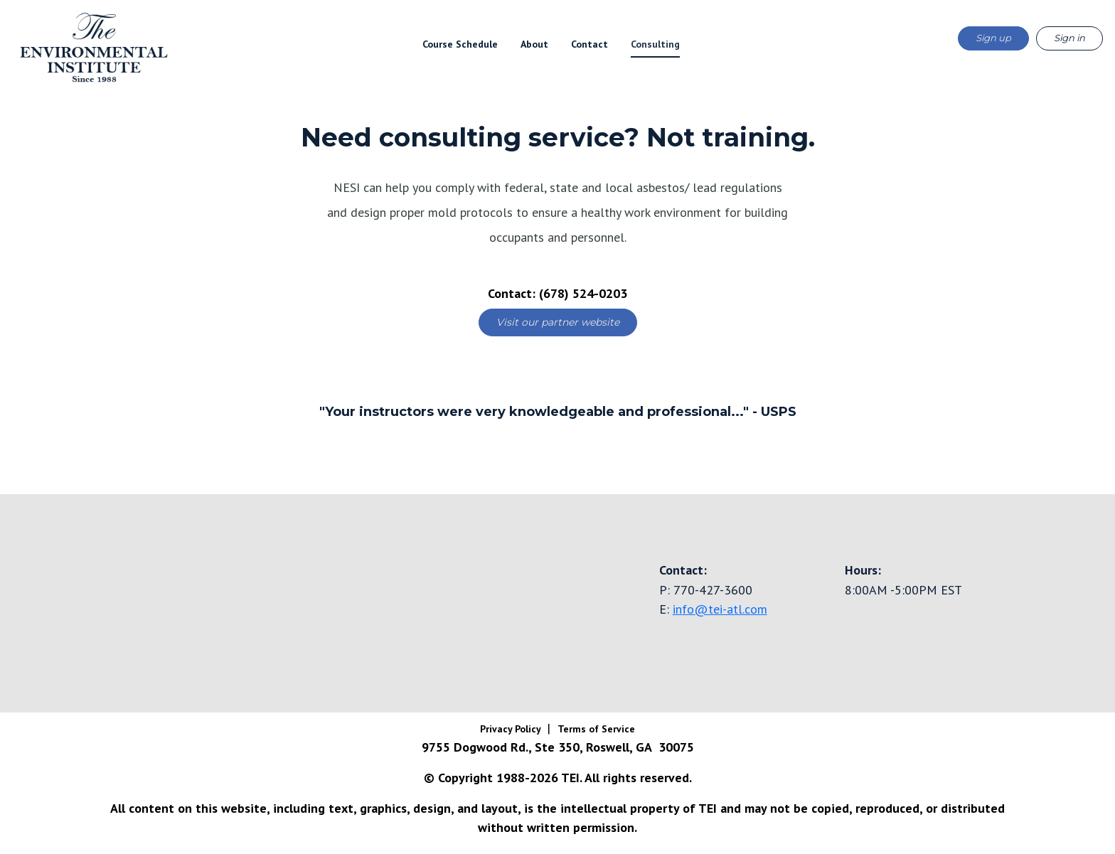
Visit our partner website (557, 322)
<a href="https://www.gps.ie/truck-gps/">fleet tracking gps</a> (279, 601)
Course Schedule (460, 44)
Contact (589, 44)
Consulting (655, 44)
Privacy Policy (511, 728)
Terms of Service (596, 728)
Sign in (1069, 37)
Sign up (993, 37)
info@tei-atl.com (720, 609)
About (534, 44)
